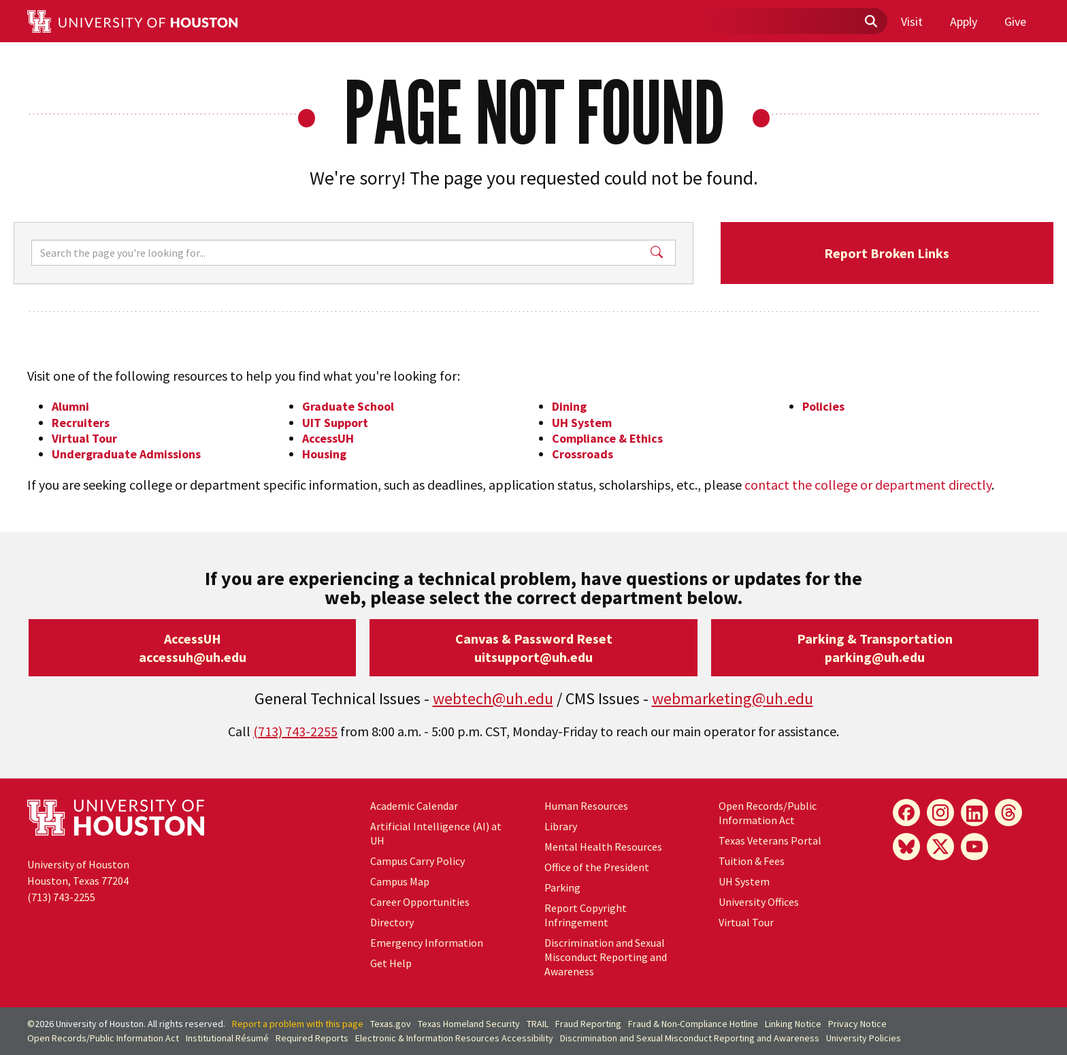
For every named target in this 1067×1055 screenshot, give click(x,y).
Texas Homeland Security (469, 1024)
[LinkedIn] (974, 812)
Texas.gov (390, 1024)
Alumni (70, 406)
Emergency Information (426, 942)
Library (560, 826)
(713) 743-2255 (295, 731)
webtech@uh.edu (493, 698)
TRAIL (537, 1024)
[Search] (339, 253)
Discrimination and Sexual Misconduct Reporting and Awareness (605, 957)
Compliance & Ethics (607, 438)
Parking (562, 887)
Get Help (391, 963)
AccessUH (328, 438)
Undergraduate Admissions (126, 454)
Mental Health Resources (603, 846)
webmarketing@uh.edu (732, 698)
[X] (940, 846)
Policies (823, 406)
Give (1015, 21)
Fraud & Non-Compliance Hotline (693, 1024)
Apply (963, 21)
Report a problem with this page (297, 1024)
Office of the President (596, 867)
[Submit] (870, 22)
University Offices (759, 902)
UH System (582, 422)
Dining (569, 406)
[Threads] (1008, 812)
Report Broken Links (886, 253)
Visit (912, 21)
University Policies (863, 1038)
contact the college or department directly (867, 484)
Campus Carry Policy (417, 861)
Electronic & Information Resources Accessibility (454, 1038)
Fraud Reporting (588, 1024)
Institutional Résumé (227, 1038)
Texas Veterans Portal (770, 840)
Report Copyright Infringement (585, 915)
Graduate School (348, 406)
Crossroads (582, 454)
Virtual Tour (84, 438)
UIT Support (335, 422)
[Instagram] (940, 812)
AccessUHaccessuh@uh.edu (192, 647)
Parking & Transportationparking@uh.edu (875, 647)
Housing (324, 454)
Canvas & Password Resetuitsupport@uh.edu (533, 647)
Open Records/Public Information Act (768, 813)
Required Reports (312, 1038)
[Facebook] (906, 812)
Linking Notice (793, 1024)
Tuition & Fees (752, 861)
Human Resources (586, 806)
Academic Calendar (414, 806)
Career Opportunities (420, 902)
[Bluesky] (906, 846)
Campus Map (399, 881)
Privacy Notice (857, 1024)
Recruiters (81, 422)
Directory (392, 922)
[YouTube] (974, 846)
